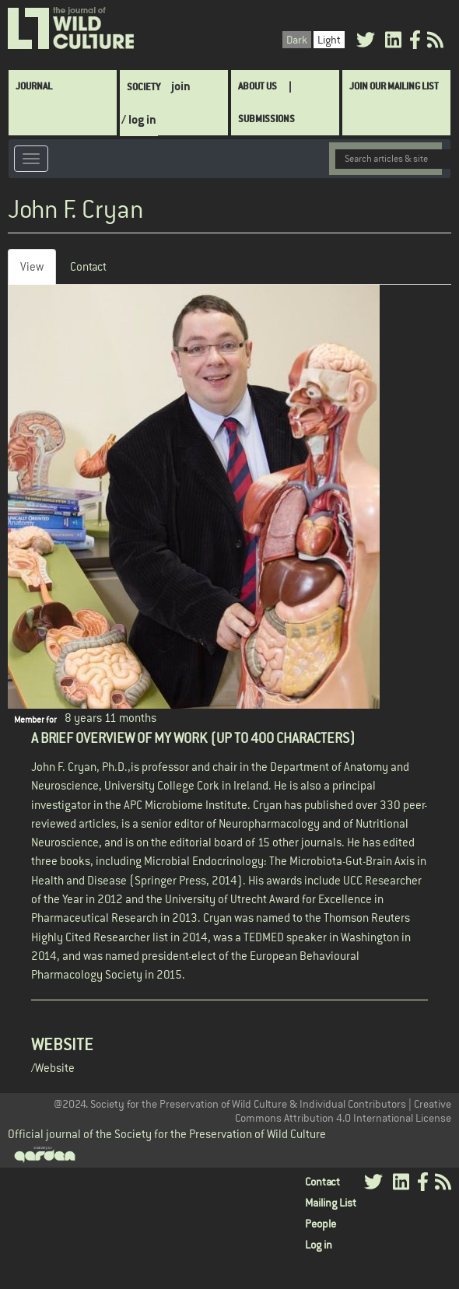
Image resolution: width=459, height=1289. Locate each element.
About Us (257, 86)
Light (329, 40)
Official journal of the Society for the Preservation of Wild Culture (167, 1133)
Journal (34, 86)
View (38, 271)
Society (143, 86)
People (320, 1224)
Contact (88, 266)
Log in (318, 1245)
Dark (296, 40)
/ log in (138, 119)
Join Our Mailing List (394, 86)
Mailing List (330, 1203)
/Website (53, 1067)
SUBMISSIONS (266, 118)
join (181, 86)
